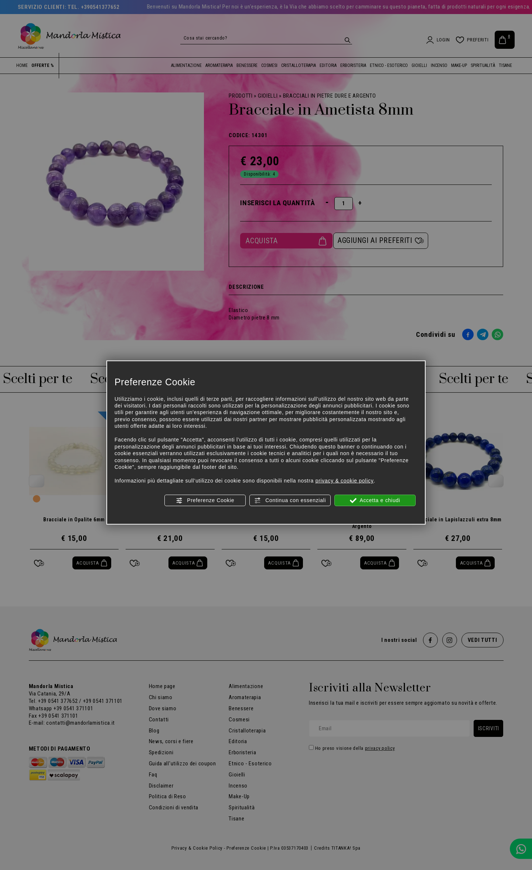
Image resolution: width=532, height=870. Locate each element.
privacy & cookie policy (345, 481)
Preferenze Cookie (205, 500)
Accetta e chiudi (375, 500)
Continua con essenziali (290, 500)
